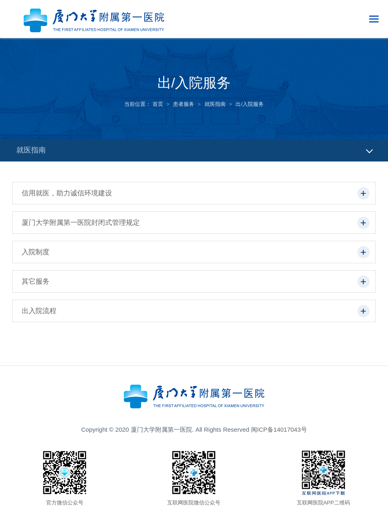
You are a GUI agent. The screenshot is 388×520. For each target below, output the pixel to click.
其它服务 (35, 281)
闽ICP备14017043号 (279, 429)
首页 (158, 104)
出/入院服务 (249, 104)
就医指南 (215, 104)
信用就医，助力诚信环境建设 (67, 193)
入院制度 (35, 252)
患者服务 (183, 104)
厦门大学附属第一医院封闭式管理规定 (81, 222)
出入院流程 (39, 311)
